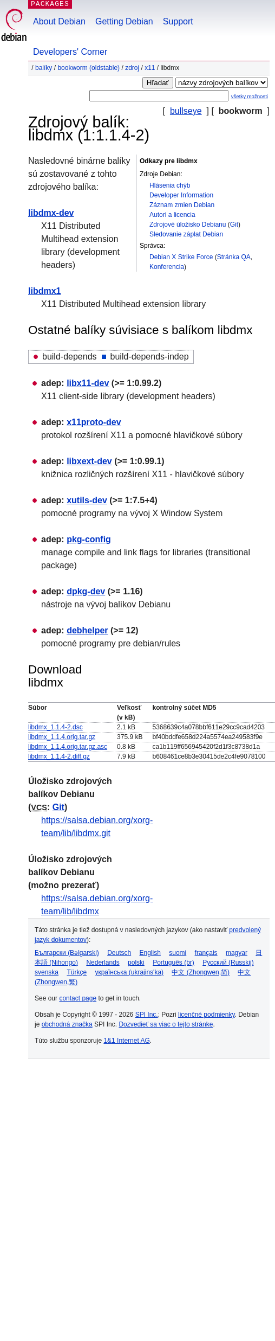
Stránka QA (234, 257)
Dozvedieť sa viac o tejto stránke (166, 1024)
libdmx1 (44, 291)
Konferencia (166, 267)
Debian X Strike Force (181, 257)
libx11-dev (88, 383)
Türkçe (77, 972)
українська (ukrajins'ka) (129, 972)
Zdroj (132, 68)
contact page (77, 998)
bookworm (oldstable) (88, 68)
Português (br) (173, 962)
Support (178, 21)
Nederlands (102, 962)
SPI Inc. (146, 1014)
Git (234, 224)
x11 (150, 68)
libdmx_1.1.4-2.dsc (55, 727)
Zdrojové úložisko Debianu (187, 224)
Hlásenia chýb (169, 185)
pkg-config (89, 539)
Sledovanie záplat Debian (186, 234)
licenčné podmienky (206, 1014)
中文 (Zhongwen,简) (201, 972)
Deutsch (119, 953)
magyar (236, 953)
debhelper (87, 630)
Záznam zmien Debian (181, 205)
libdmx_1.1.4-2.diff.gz (59, 756)
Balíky (43, 68)
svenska (46, 972)
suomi (177, 953)
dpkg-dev (86, 591)
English (150, 953)
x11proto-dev (94, 422)
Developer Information (181, 195)
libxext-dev (89, 461)
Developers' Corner (70, 51)
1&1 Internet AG (126, 1040)
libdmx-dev (51, 212)
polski (136, 962)
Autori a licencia (172, 215)
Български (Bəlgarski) (67, 953)
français (206, 953)
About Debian (59, 21)
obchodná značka (67, 1024)
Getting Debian (124, 21)
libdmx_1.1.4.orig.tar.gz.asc (67, 746)
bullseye (186, 111)
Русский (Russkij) (228, 962)
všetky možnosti (249, 96)
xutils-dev (87, 500)
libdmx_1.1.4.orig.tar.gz (61, 737)
